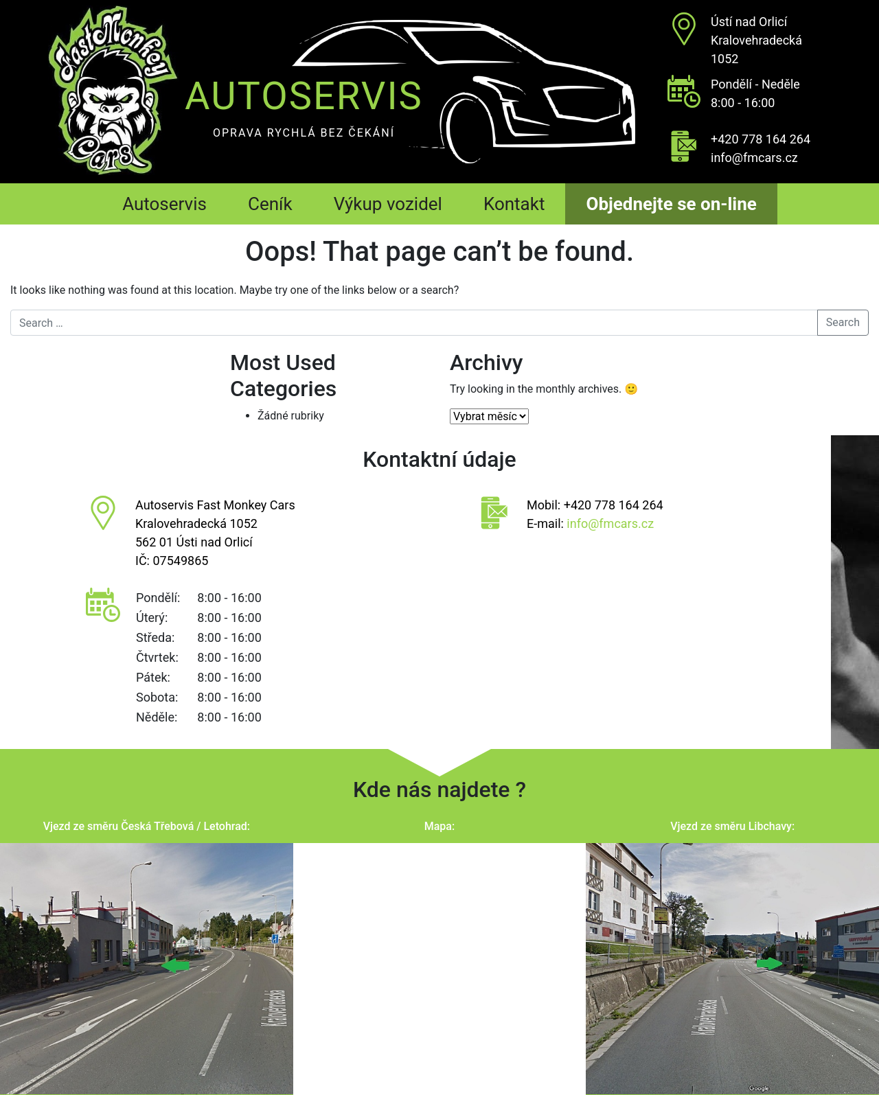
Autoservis (164, 204)
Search (843, 322)
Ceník (270, 204)
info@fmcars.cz (754, 157)
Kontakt (514, 204)
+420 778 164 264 (760, 139)
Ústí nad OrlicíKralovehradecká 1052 (756, 40)
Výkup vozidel (388, 204)
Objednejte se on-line (671, 204)
